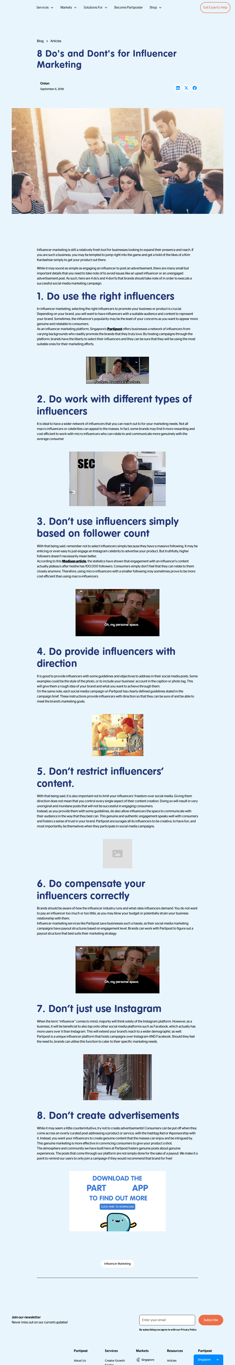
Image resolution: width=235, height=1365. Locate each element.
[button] (45, 7)
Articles (171, 1360)
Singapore (147, 1359)
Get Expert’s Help (215, 7)
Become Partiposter (128, 7)
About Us (80, 1360)
